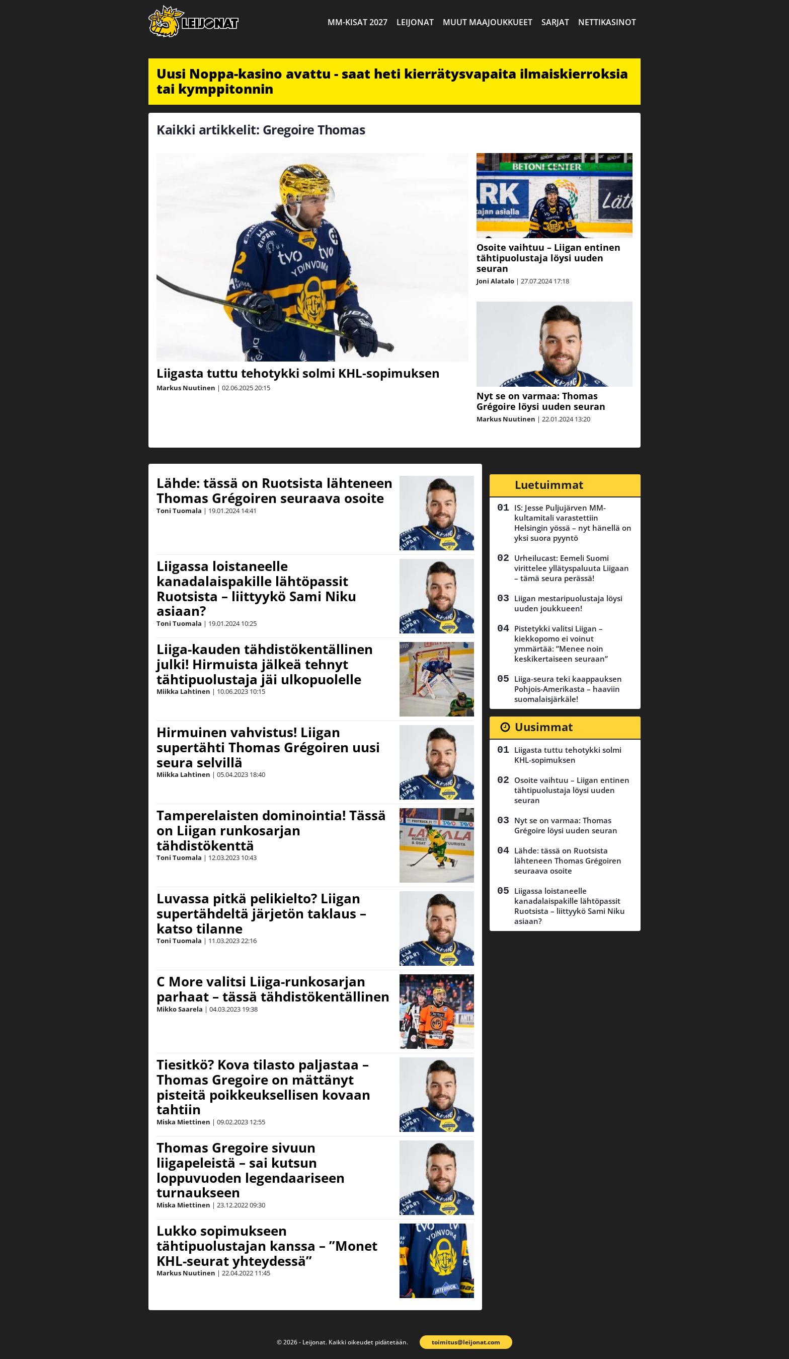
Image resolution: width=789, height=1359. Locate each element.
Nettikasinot (607, 22)
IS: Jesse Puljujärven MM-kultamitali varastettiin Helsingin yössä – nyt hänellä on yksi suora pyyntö (573, 523)
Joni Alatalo (495, 280)
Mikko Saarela (179, 1009)
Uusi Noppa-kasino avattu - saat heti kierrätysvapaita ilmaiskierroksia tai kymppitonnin (392, 81)
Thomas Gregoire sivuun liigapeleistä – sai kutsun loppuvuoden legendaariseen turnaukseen (250, 1170)
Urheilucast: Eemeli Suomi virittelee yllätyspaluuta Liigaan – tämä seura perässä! (571, 568)
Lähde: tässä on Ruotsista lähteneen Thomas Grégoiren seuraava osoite (274, 490)
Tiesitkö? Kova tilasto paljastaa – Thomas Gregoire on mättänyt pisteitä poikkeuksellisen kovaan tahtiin (263, 1087)
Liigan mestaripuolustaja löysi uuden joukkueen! (568, 603)
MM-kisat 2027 (357, 22)
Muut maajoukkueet (487, 22)
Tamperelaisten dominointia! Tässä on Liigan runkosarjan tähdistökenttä (271, 830)
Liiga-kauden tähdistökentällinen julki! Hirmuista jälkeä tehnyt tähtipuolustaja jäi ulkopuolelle (264, 664)
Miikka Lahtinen (183, 691)
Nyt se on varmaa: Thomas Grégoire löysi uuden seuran (541, 401)
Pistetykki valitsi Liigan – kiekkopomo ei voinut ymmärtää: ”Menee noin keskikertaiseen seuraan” (561, 643)
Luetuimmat (549, 484)
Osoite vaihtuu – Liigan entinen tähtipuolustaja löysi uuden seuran (548, 257)
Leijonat (415, 22)
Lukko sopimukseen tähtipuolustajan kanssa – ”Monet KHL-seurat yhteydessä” (266, 1246)
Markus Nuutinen (185, 387)
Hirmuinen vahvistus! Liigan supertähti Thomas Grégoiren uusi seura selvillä (268, 747)
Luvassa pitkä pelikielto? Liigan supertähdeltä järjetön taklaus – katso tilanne (261, 913)
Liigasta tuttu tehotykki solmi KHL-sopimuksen (298, 373)
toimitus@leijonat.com (466, 1342)
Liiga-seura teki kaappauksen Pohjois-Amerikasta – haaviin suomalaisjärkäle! (568, 689)
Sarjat (555, 22)
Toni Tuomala (179, 510)
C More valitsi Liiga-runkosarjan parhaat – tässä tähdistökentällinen (272, 989)
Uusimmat (544, 726)
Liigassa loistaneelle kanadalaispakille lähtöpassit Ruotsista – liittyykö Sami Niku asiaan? (256, 588)
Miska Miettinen (183, 1121)
